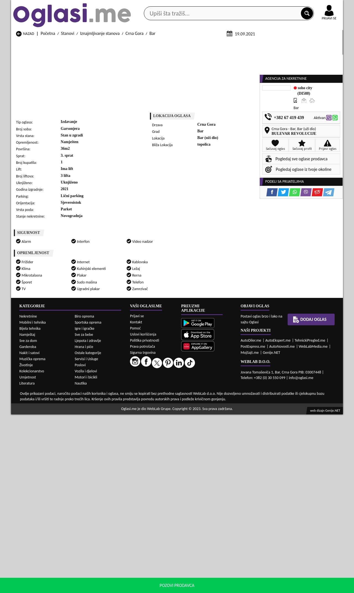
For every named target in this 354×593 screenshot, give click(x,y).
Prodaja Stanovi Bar (93, 533)
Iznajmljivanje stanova (100, 99)
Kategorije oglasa (47, 44)
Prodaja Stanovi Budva (36, 539)
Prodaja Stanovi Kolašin (97, 544)
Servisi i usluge (240, 44)
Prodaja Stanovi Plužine (37, 554)
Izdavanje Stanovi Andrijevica (42, 577)
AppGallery (216, 5)
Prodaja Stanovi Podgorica (99, 554)
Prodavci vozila (138, 44)
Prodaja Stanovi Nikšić (36, 549)
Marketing (249, 5)
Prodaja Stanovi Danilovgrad (161, 539)
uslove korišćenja (217, 587)
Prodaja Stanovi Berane (156, 533)
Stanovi (67, 99)
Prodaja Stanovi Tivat (214, 554)
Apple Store (182, 5)
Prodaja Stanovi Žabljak (156, 560)
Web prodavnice (93, 44)
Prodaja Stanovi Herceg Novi (41, 544)
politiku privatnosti (247, 587)
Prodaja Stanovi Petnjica (97, 549)
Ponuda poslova (284, 44)
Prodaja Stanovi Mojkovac (218, 544)
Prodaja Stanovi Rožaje (156, 554)
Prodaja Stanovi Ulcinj (35, 560)
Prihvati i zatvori (286, 587)
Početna (48, 99)
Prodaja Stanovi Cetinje (96, 539)
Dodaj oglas (326, 44)
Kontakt (279, 5)
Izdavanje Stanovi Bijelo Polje (221, 577)
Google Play (146, 5)
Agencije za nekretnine (189, 44)
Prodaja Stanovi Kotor (155, 544)
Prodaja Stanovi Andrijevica (40, 533)
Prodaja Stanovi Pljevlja (216, 549)
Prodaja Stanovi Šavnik (96, 560)
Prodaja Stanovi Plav (154, 549)
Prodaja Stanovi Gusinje (216, 539)
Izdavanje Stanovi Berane (158, 577)
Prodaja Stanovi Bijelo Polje (219, 533)
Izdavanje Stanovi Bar (95, 577)
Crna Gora (135, 99)
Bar (152, 99)
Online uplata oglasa (317, 5)
